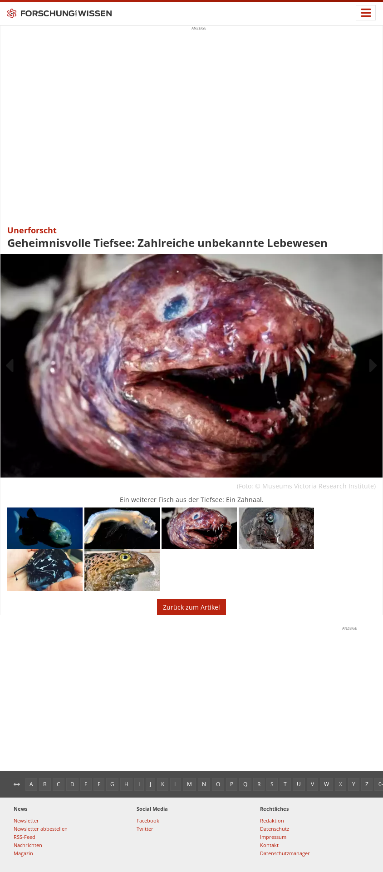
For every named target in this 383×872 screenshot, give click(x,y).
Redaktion (272, 820)
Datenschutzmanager (285, 853)
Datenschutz (274, 828)
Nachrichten (28, 845)
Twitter (145, 828)
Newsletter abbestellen (41, 828)
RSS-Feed (24, 836)
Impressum (273, 836)
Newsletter (26, 820)
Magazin (23, 853)
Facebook (148, 820)
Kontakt (269, 845)
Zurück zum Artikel (191, 607)
